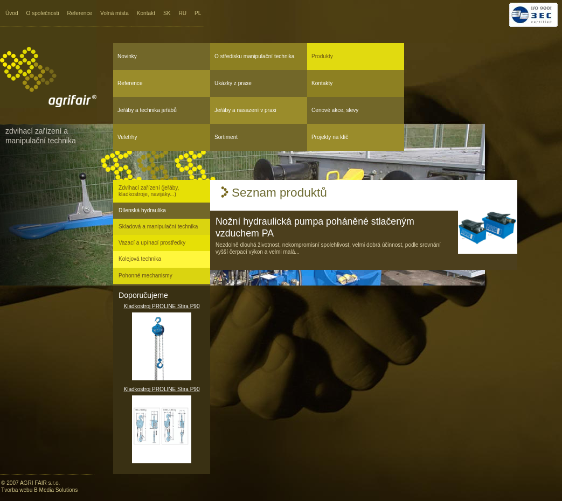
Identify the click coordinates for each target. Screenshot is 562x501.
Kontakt (146, 13)
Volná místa (114, 13)
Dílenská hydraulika (142, 210)
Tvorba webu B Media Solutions (39, 490)
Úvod (11, 13)
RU (182, 13)
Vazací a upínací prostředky (152, 243)
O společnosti (42, 13)
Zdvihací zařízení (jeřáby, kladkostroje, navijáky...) (149, 191)
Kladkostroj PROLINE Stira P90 (162, 341)
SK (166, 13)
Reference (80, 13)
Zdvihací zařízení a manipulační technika (40, 136)
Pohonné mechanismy (145, 276)
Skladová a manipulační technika (158, 226)
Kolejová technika (140, 259)
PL (198, 13)
